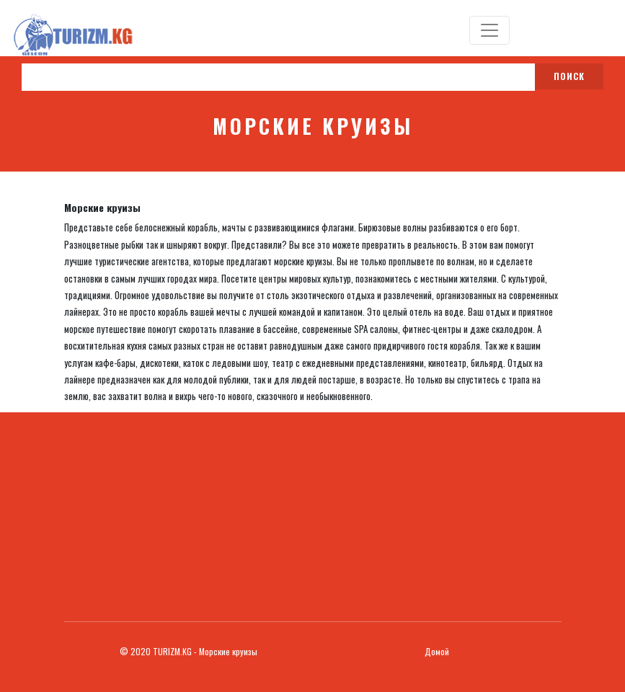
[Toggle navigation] (489, 30)
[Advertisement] (313, 513)
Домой (437, 651)
